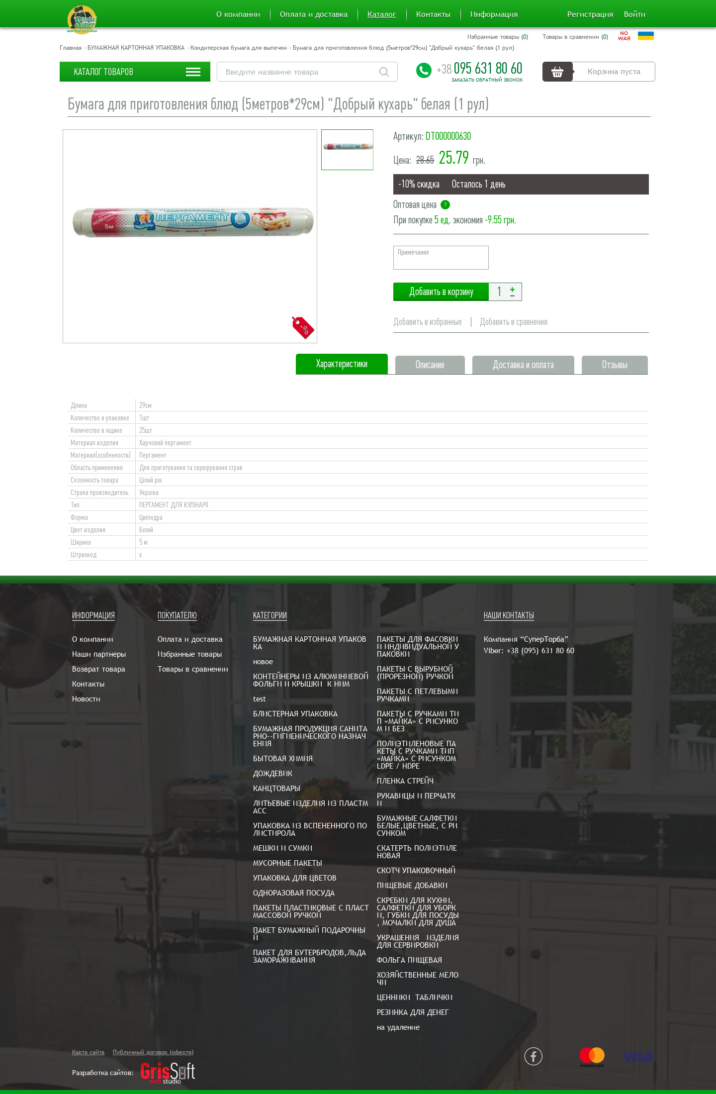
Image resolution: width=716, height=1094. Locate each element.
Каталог (381, 14)
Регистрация (590, 14)
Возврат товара (98, 669)
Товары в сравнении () (575, 37)
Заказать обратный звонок (487, 80)
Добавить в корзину (441, 292)
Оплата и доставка (314, 14)
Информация (494, 14)
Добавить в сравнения (513, 321)
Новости (86, 698)
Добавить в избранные (427, 321)
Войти (634, 14)
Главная (71, 47)
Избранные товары (190, 654)
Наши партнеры (99, 654)
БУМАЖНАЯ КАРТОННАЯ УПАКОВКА (136, 47)
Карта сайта (88, 1052)
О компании (238, 14)
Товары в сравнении (193, 669)
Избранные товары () (497, 37)
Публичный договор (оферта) (153, 1052)
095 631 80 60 (480, 68)
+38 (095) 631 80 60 (540, 650)
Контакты (433, 14)
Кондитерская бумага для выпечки (238, 47)
